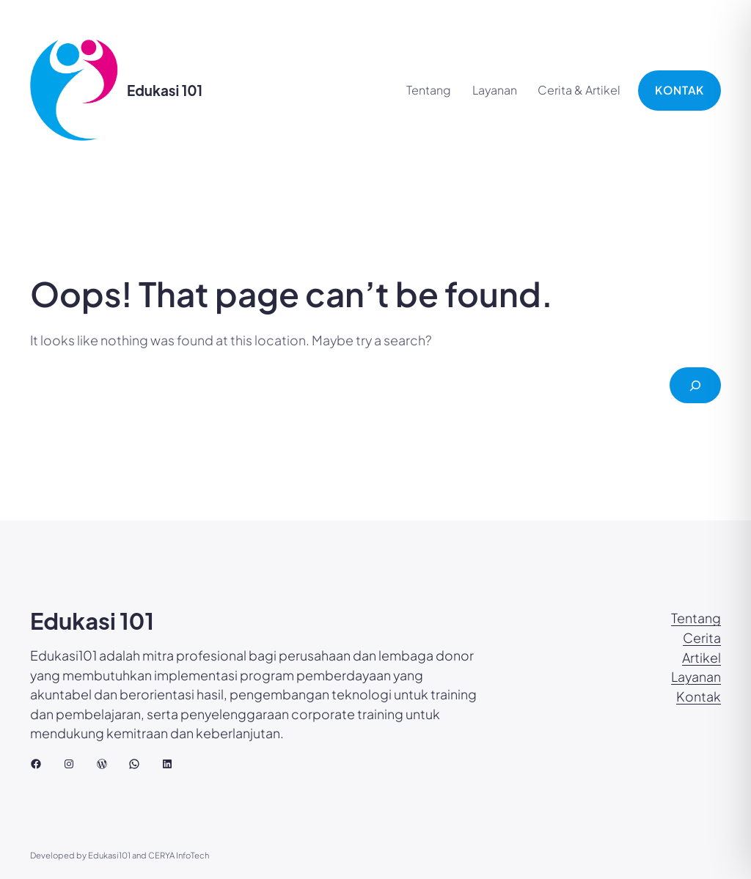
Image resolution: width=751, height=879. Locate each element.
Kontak (698, 696)
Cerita (702, 638)
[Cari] (695, 385)
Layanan (696, 677)
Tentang (696, 618)
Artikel (701, 658)
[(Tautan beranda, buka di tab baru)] (74, 90)
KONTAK (679, 90)
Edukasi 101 (164, 90)
